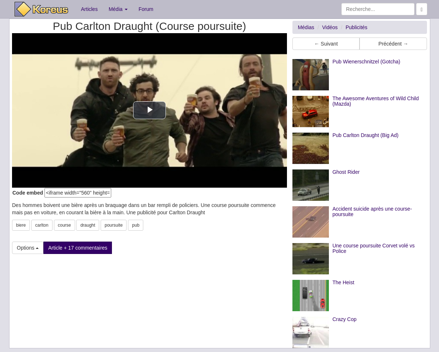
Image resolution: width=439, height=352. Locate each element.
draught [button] (87, 225)
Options (28, 248)
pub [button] (135, 225)
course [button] (64, 225)
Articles (89, 9)
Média (118, 9)
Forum (146, 9)
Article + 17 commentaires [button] (77, 248)
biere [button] (21, 225)
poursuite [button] (114, 225)
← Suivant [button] (326, 44)
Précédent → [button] (393, 44)
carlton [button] (41, 225)
